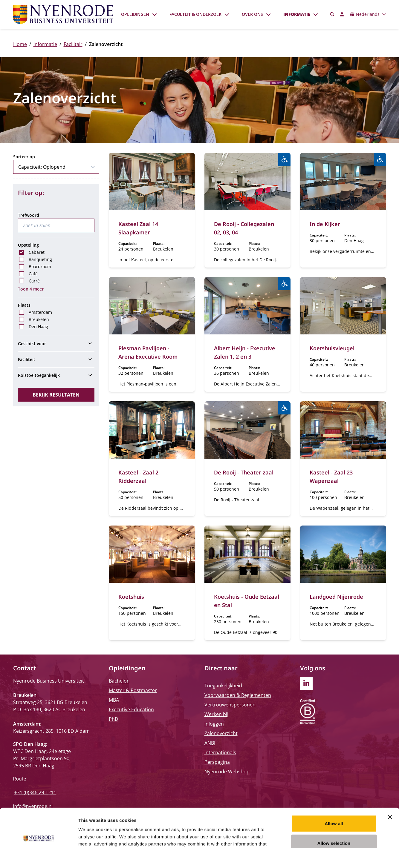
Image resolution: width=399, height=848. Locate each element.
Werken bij (216, 714)
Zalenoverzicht (221, 733)
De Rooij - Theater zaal (243, 472)
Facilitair (73, 44)
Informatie (296, 14)
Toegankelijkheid (223, 685)
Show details (314, 836)
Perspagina (217, 762)
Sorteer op (24, 156)
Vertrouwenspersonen (230, 704)
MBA (114, 700)
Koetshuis (131, 596)
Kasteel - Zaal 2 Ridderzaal (138, 476)
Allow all (334, 784)
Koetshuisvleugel (332, 348)
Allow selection (334, 804)
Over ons (252, 14)
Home (20, 44)
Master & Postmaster (133, 690)
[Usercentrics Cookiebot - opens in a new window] (39, 836)
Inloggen (214, 724)
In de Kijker (325, 224)
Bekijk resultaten (56, 394)
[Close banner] (390, 778)
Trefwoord (28, 215)
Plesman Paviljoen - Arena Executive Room (148, 352)
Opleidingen (135, 14)
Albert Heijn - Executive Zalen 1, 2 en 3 (244, 352)
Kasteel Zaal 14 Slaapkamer (138, 228)
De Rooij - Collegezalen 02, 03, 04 (244, 228)
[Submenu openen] (155, 14)
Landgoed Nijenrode (336, 596)
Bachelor (119, 681)
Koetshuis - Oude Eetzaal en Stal (246, 601)
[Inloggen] (342, 14)
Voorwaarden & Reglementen (237, 695)
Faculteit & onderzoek (195, 14)
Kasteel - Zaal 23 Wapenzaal (331, 476)
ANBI (209, 743)
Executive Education (131, 709)
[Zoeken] (332, 14)
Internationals (220, 752)
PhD (113, 719)
